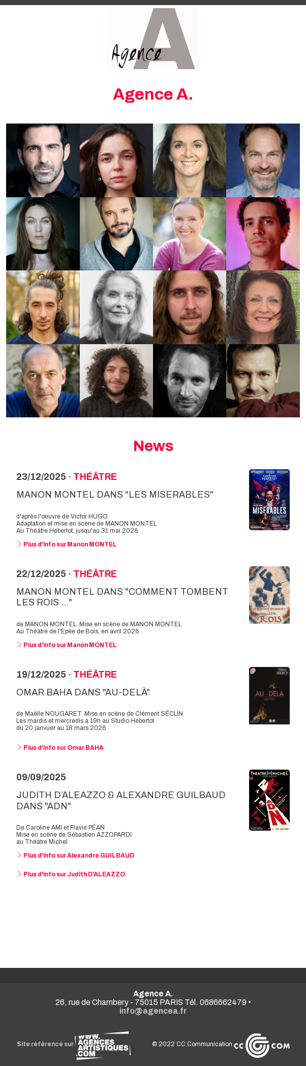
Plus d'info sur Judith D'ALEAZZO (70, 874)
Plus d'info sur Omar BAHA (60, 747)
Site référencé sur (74, 1044)
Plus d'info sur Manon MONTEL (66, 544)
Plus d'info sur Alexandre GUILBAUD (75, 855)
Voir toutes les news (153, 920)
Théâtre (95, 477)
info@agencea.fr (153, 1011)
